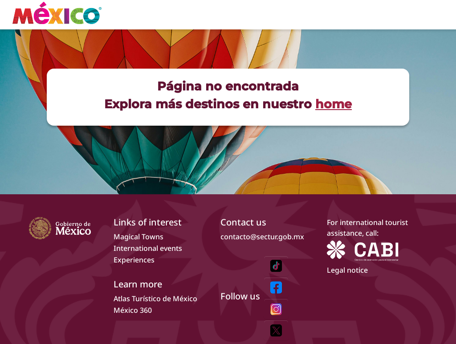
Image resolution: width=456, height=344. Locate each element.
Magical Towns (138, 237)
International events (148, 248)
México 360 (133, 310)
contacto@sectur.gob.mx (262, 237)
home (333, 104)
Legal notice (347, 270)
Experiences (134, 260)
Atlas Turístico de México (155, 298)
